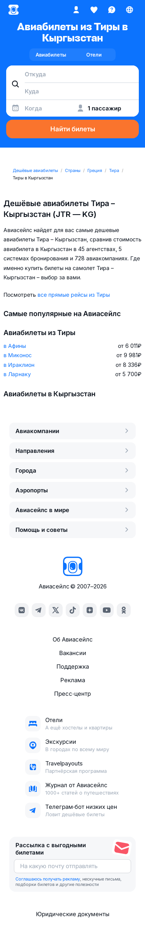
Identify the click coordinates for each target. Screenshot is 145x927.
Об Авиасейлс (73, 639)
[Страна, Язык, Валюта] (129, 10)
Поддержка (72, 666)
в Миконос (17, 355)
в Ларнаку (17, 374)
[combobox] (72, 74)
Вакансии (72, 653)
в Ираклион (18, 364)
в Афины (14, 345)
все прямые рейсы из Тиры (74, 294)
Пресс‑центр (72, 693)
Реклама (72, 680)
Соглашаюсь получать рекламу (47, 879)
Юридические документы (72, 914)
